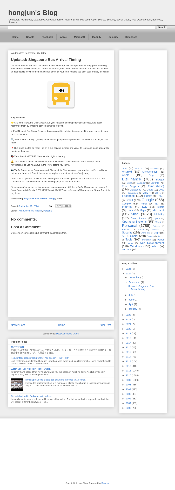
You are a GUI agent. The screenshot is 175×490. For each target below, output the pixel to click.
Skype (157, 233)
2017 (129, 342)
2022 (129, 319)
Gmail (129, 200)
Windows (136, 246)
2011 (129, 370)
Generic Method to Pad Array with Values (31, 396)
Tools (129, 239)
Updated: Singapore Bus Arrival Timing (141, 287)
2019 (129, 333)
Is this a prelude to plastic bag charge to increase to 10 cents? (55, 379)
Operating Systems (134, 221)
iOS (144, 206)
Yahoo (155, 246)
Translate (146, 240)
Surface (160, 236)
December (134, 277)
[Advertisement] (143, 103)
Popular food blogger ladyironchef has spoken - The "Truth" (40, 358)
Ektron (157, 193)
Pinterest (156, 226)
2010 (129, 375)
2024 (129, 273)
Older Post (104, 325)
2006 (129, 394)
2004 (129, 403)
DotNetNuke (132, 193)
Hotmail (143, 204)
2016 (129, 347)
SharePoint (145, 233)
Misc (135, 214)
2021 (129, 324)
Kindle (160, 207)
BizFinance (131, 179)
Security (113, 37)
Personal (47, 210)
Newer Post (18, 325)
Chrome (155, 182)
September (135, 282)
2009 (129, 380)
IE (156, 203)
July (131, 295)
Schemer (155, 230)
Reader (125, 229)
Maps (143, 210)
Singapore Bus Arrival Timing (39, 198)
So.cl (124, 236)
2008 (129, 384)
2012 (129, 366)
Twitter (160, 239)
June (131, 299)
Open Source (138, 218)
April (131, 304)
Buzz (129, 183)
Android (127, 171)
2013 (129, 361)
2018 (129, 338)
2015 (129, 352)
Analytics (154, 168)
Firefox (148, 196)
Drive (145, 192)
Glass (161, 196)
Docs (161, 189)
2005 (129, 398)
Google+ (126, 203)
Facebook (47, 37)
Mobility (96, 37)
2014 (129, 356)
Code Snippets (130, 186)
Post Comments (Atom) (67, 333)
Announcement (26, 210)
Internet (127, 206)
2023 (129, 314)
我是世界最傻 (17, 347)
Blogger (160, 179)
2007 (129, 389)
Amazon (138, 168)
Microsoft (79, 37)
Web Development (151, 243)
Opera (157, 218)
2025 (129, 268)
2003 (129, 408)
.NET (124, 168)
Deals (150, 189)
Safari (141, 229)
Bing (151, 175)
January (133, 309)
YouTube (126, 249)
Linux (130, 210)
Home (15, 37)
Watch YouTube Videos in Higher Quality (31, 369)
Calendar (141, 183)
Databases (131, 37)
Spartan (150, 236)
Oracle (158, 222)
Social (134, 236)
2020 (129, 328)
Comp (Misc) (155, 186)
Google (30, 37)
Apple (63, 37)
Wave (130, 243)
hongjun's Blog (33, 12)
